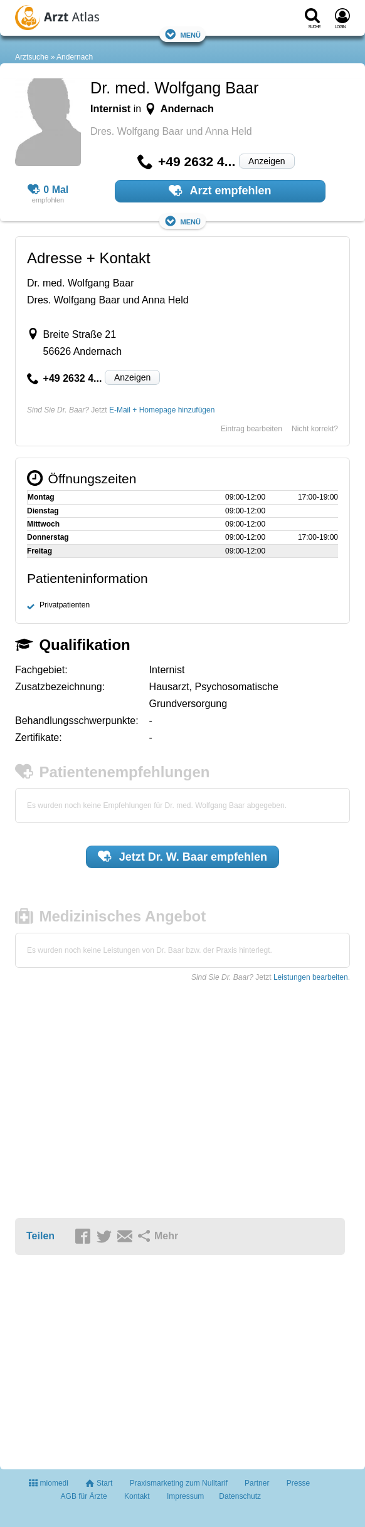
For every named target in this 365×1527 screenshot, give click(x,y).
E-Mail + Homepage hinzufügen (161, 410)
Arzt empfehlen (220, 190)
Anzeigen (266, 161)
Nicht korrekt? (315, 428)
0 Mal (48, 190)
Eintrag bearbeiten (251, 428)
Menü (182, 34)
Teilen (40, 1236)
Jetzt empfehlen (182, 856)
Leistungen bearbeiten (310, 977)
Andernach (74, 57)
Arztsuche (31, 57)
